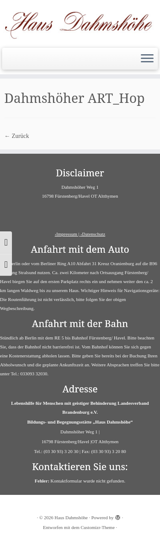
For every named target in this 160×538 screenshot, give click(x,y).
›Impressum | (67, 234)
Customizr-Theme (98, 527)
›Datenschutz (93, 234)
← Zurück (16, 136)
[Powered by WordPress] (118, 516)
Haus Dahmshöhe (71, 517)
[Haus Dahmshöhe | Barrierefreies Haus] (80, 22)
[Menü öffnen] (147, 59)
